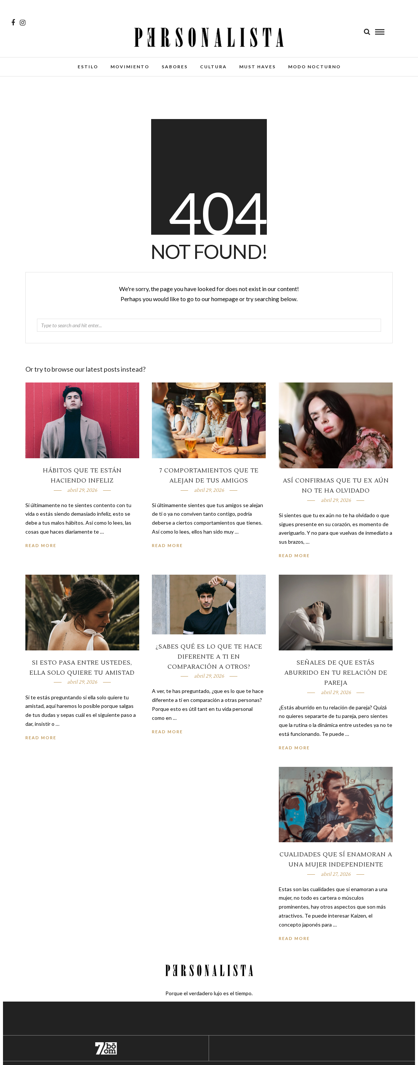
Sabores (175, 66)
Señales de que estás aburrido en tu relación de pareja (335, 673)
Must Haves (257, 66)
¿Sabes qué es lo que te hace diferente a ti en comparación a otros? (209, 657)
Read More (294, 555)
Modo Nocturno (314, 66)
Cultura (213, 66)
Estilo (88, 66)
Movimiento (129, 66)
